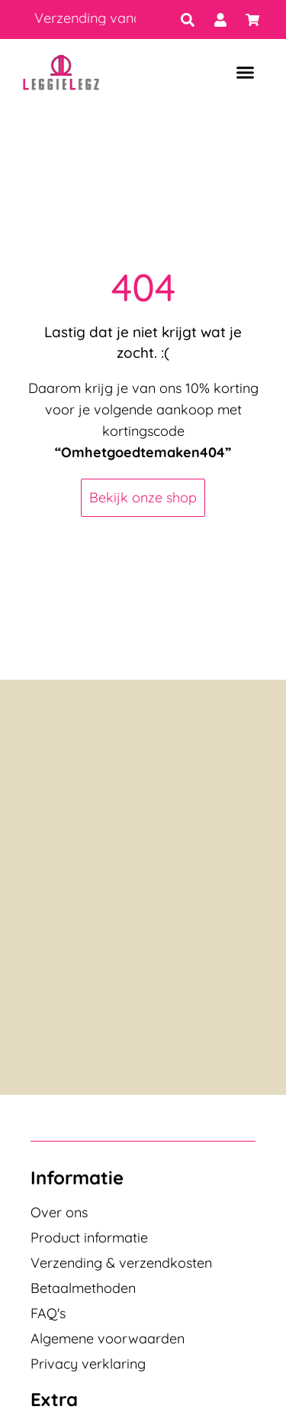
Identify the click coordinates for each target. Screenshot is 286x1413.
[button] (245, 72)
